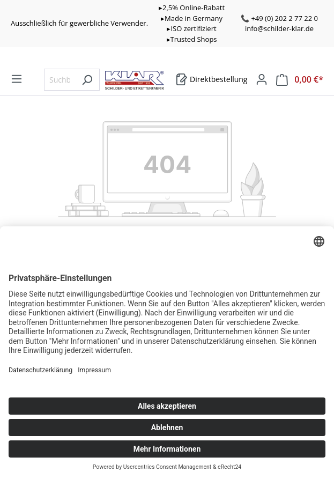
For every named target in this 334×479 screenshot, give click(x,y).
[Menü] (17, 79)
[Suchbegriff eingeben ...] (59, 80)
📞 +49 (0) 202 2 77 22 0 (279, 18)
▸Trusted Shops (192, 39)
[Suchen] (87, 80)
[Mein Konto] (262, 79)
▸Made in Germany (191, 18)
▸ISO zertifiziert (191, 28)
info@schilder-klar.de (279, 28)
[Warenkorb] (211, 79)
